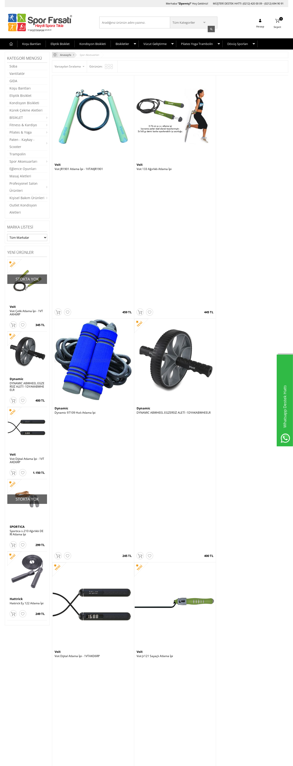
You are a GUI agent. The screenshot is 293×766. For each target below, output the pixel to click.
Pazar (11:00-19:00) (209, 707)
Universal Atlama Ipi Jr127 (190, 237)
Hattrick (16, 598)
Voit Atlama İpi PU (125, 328)
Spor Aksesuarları (23, 161)
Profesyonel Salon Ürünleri (23, 186)
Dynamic (16, 378)
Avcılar (153, 692)
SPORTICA (17, 526)
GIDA (13, 80)
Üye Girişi (108, 700)
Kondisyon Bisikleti (92, 43)
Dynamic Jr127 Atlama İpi (248, 237)
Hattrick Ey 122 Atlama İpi (26, 603)
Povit (58, 324)
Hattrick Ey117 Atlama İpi (248, 328)
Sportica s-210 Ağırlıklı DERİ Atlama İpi (26, 532)
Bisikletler (122, 43)
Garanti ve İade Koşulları (23, 721)
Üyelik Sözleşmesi (19, 707)
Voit (13, 306)
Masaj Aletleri (20, 175)
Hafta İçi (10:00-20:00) (210, 692)
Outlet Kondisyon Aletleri (23, 208)
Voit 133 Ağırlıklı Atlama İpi (131, 145)
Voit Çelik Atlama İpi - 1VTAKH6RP (26, 312)
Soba (13, 65)
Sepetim (59, 707)
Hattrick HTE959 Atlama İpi (72, 419)
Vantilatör (17, 73)
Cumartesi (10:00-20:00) (212, 700)
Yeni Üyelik (109, 692)
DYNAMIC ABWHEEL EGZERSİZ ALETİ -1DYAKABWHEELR (27, 386)
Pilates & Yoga (20, 132)
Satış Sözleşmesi (18, 714)
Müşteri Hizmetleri (66, 700)
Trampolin (17, 153)
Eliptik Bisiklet (60, 43)
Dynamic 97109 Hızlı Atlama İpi (193, 145)
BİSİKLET (16, 117)
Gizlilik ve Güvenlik (19, 728)
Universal (180, 232)
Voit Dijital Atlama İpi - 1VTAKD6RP (27, 460)
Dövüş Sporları (237, 43)
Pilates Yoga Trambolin (197, 43)
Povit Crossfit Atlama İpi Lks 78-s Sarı (79, 328)
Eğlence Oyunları (22, 168)
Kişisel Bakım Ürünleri (26, 197)
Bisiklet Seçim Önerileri (22, 700)
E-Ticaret (132, 760)
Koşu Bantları (31, 43)
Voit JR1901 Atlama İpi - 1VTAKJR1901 (79, 145)
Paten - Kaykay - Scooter (21, 142)
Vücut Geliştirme (155, 43)
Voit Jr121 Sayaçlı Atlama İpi (132, 237)
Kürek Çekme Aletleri (26, 110)
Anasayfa (60, 692)
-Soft (121, 760)
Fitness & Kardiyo (23, 124)
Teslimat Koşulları (18, 692)
